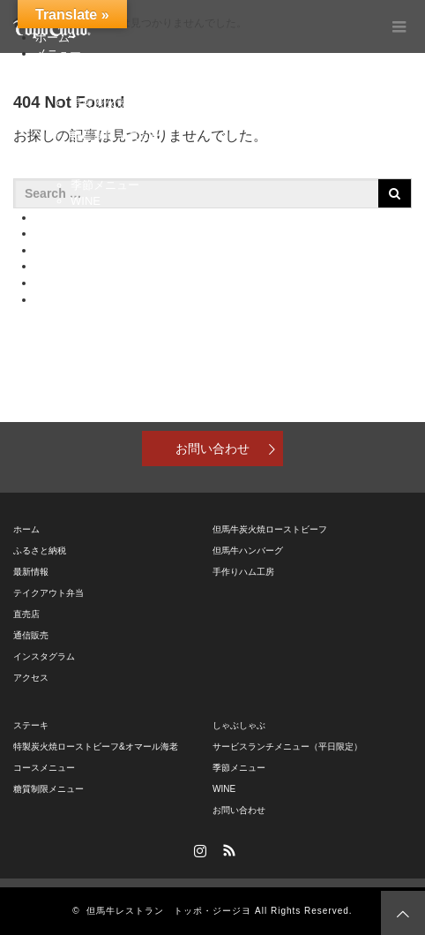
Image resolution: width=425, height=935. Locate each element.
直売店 (52, 233)
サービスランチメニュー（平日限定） (168, 168)
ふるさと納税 (69, 217)
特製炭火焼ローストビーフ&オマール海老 (178, 102)
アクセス (58, 299)
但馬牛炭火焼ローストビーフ (269, 529)
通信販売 (58, 250)
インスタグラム (75, 283)
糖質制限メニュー (116, 135)
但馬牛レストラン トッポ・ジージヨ (168, 911)
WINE (86, 200)
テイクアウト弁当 (81, 266)
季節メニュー (105, 185)
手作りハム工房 (243, 572)
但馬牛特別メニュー (122, 70)
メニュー (58, 53)
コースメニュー (111, 118)
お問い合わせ (212, 448)
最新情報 (30, 572)
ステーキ (93, 86)
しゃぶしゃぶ (105, 152)
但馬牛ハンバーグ (247, 550)
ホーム (26, 529)
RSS (227, 847)
